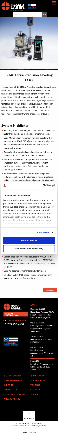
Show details (42, 232)
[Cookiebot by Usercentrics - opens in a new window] (42, 186)
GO (44, 14)
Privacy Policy (11, 399)
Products (39, 375)
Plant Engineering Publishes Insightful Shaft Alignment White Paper (41, 328)
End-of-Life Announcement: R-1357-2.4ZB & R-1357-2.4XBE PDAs (41, 367)
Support (8, 385)
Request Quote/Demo (15, 314)
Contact (35, 389)
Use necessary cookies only (29, 248)
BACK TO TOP (29, 416)
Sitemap (33, 432)
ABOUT (37, 394)
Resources (39, 380)
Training (35, 385)
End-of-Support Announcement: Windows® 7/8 (41, 353)
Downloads (10, 389)
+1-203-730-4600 (13, 324)
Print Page (50, 290)
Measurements (14, 380)
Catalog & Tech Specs (15, 394)
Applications (13, 375)
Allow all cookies (29, 240)
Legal (25, 432)
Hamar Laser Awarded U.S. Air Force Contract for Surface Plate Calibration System (42, 315)
